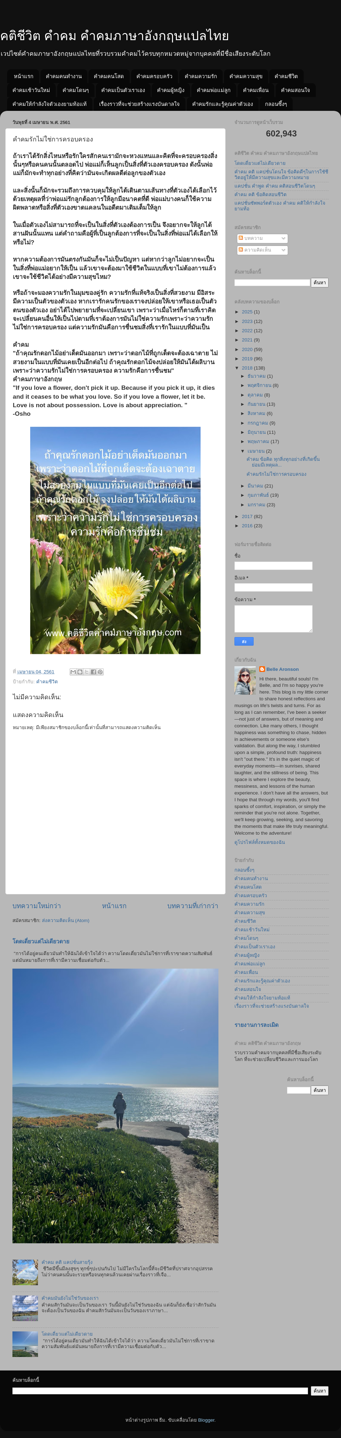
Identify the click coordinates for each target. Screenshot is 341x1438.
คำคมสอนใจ (295, 90)
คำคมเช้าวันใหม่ (31, 90)
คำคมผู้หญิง (170, 90)
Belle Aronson (282, 669)
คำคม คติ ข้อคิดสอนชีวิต (260, 194)
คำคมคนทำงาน (64, 76)
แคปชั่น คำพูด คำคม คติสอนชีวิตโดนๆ (274, 186)
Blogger (206, 1420)
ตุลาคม (256, 395)
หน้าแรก (23, 76)
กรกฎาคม (259, 423)
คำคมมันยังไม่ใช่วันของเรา (70, 1298)
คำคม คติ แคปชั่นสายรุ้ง (67, 1262)
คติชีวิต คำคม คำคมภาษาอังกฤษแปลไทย (114, 35)
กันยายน (257, 404)
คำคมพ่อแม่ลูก (214, 90)
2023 (248, 321)
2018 (248, 368)
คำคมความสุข (245, 76)
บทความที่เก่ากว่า (192, 906)
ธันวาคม (257, 376)
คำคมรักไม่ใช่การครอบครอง (277, 474)
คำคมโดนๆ (76, 90)
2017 (248, 516)
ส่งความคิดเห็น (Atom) (66, 920)
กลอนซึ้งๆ (276, 104)
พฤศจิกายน (260, 385)
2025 (248, 311)
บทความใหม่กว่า (36, 906)
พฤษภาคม (259, 441)
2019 (248, 358)
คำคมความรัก (201, 76)
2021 (248, 340)
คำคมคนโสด (109, 76)
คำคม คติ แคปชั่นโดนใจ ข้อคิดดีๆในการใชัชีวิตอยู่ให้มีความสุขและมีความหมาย (281, 174)
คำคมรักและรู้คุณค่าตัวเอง (222, 104)
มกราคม (257, 504)
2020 (248, 349)
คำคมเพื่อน (256, 90)
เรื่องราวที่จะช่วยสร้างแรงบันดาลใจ (139, 104)
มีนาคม (256, 486)
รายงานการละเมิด (256, 1025)
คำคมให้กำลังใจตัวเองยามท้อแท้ (49, 104)
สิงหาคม (257, 413)
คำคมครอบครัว (154, 76)
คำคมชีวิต (286, 76)
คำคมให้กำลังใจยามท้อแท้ (262, 998)
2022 (248, 330)
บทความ (251, 238)
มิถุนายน (257, 432)
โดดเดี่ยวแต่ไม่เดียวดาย (40, 941)
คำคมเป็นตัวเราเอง (123, 90)
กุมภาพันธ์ (259, 495)
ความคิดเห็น (255, 250)
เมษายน (257, 451)
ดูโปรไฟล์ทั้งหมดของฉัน (259, 842)
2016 (248, 525)
